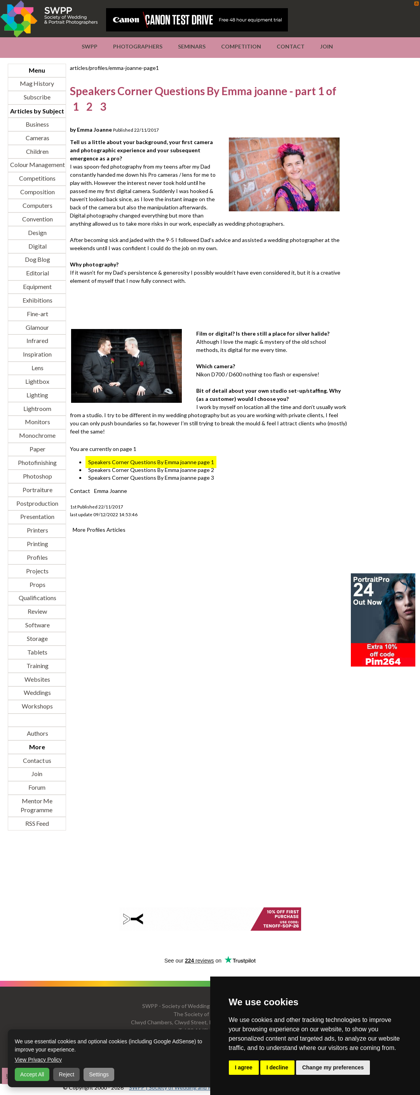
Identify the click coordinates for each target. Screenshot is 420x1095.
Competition (241, 46)
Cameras (37, 137)
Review (37, 611)
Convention (37, 219)
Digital (37, 246)
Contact (291, 46)
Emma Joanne (110, 490)
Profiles (37, 557)
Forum (36, 787)
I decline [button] (277, 1067)
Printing (37, 544)
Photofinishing (37, 462)
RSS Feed (37, 823)
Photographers (137, 46)
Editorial (37, 273)
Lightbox (36, 381)
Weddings (37, 692)
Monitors (37, 422)
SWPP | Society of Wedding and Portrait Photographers (197, 1087)
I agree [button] (244, 1067)
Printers (37, 530)
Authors (37, 733)
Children (37, 151)
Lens (37, 368)
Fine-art (37, 313)
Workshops (37, 706)
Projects (37, 570)
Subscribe (37, 97)
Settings (99, 1074)
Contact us (37, 760)
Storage (37, 638)
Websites (37, 679)
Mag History (37, 83)
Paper (37, 449)
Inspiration (37, 354)
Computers (37, 205)
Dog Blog (37, 259)
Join (326, 46)
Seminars (192, 46)
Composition (37, 192)
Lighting (37, 395)
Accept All (32, 1074)
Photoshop (37, 476)
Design (37, 232)
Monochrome (37, 435)
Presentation (36, 517)
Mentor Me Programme (36, 805)
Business (37, 124)
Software (37, 625)
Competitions (37, 178)
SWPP (90, 46)
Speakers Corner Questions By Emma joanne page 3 (151, 477)
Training (37, 665)
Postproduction (37, 503)
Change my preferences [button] (333, 1067)
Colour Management (37, 165)
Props (37, 584)
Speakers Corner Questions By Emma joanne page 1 (151, 462)
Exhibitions (37, 300)
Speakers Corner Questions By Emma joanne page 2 (151, 470)
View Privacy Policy (38, 1060)
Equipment (37, 287)
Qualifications (37, 598)
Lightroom (37, 408)
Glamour (37, 327)
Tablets (36, 652)
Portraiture (37, 489)
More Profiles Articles (99, 529)
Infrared (37, 341)
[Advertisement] (211, 306)
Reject (66, 1074)
